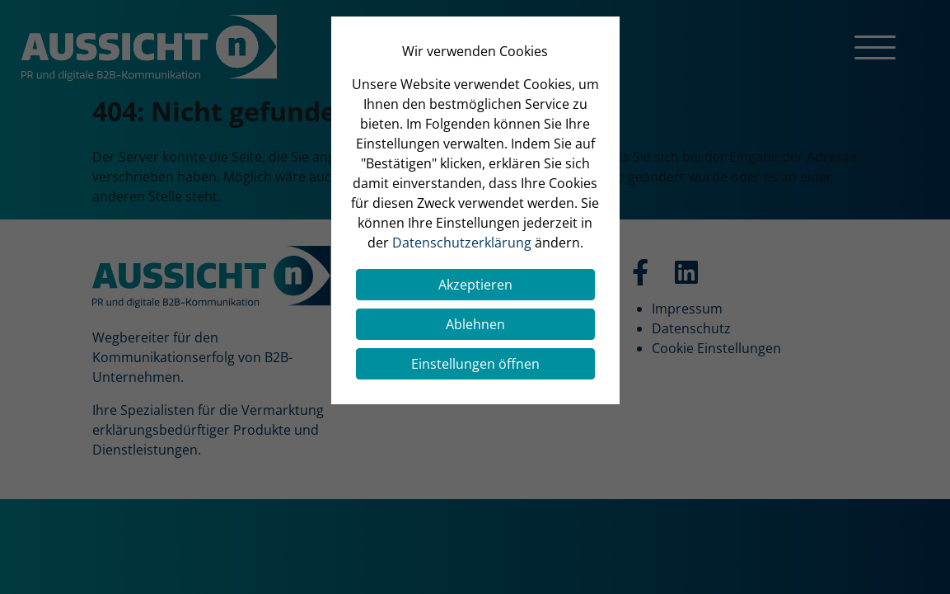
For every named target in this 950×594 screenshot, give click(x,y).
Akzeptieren (475, 285)
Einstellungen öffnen (475, 364)
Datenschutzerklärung (461, 242)
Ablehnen (475, 324)
